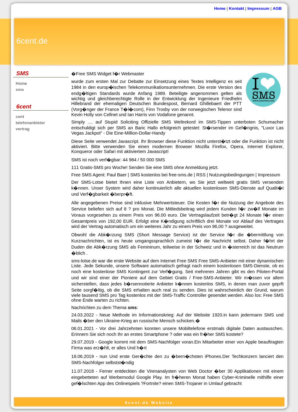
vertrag (22, 129)
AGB (277, 8)
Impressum (258, 8)
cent (20, 116)
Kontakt (236, 8)
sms (20, 89)
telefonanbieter (30, 122)
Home (219, 8)
